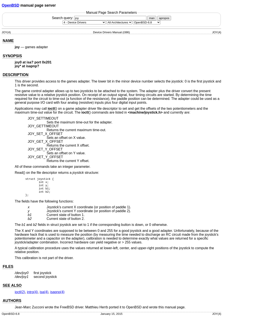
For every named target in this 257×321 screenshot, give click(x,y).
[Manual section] (84, 22)
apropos (164, 18)
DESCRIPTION (15, 75)
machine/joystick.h (145, 112)
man (152, 18)
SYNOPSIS (12, 56)
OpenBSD (10, 5)
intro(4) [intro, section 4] (32, 296)
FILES (8, 270)
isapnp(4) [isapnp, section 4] (57, 296)
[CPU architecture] (119, 22)
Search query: (99, 18)
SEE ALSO (12, 289)
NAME (8, 41)
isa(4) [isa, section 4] (44, 296)
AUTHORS (12, 304)
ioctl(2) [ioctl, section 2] (20, 296)
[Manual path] (146, 22)
